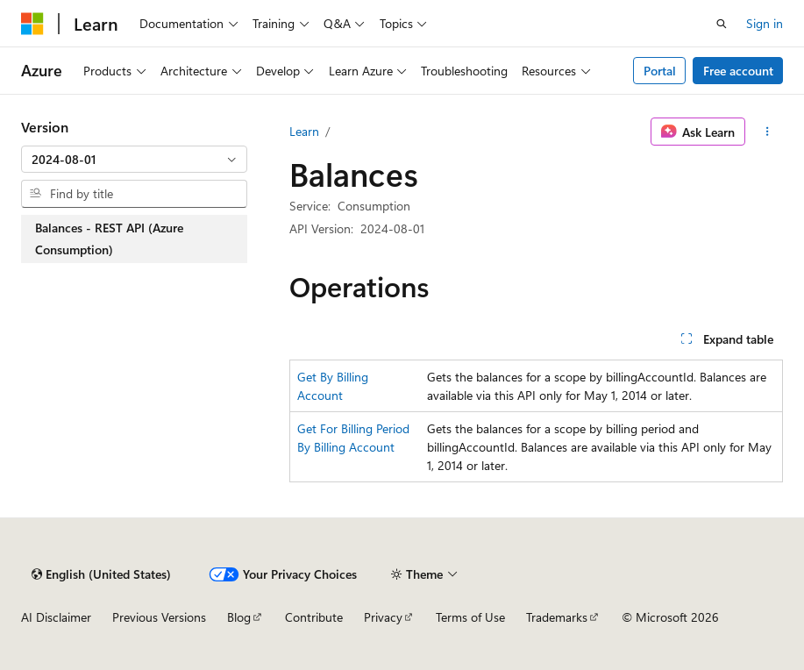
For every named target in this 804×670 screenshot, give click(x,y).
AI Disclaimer (56, 617)
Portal (660, 70)
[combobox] (134, 160)
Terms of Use (470, 617)
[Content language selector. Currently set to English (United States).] (101, 574)
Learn (304, 131)
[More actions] (767, 132)
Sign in (764, 23)
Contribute (314, 617)
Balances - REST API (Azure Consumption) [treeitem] (109, 239)
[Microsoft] (32, 23)
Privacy (383, 617)
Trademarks (556, 617)
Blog (239, 617)
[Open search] (721, 23)
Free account (738, 70)
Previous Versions (159, 617)
